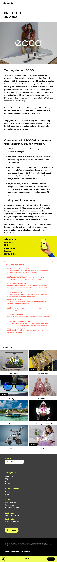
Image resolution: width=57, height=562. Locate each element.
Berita (7, 481)
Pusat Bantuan (10, 484)
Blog (6, 479)
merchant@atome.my (12, 521)
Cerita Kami (9, 476)
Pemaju (7, 494)
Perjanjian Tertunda (12, 507)
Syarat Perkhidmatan (12, 502)
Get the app (11, 530)
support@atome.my (12, 515)
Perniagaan (9, 492)
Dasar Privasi (9, 505)
